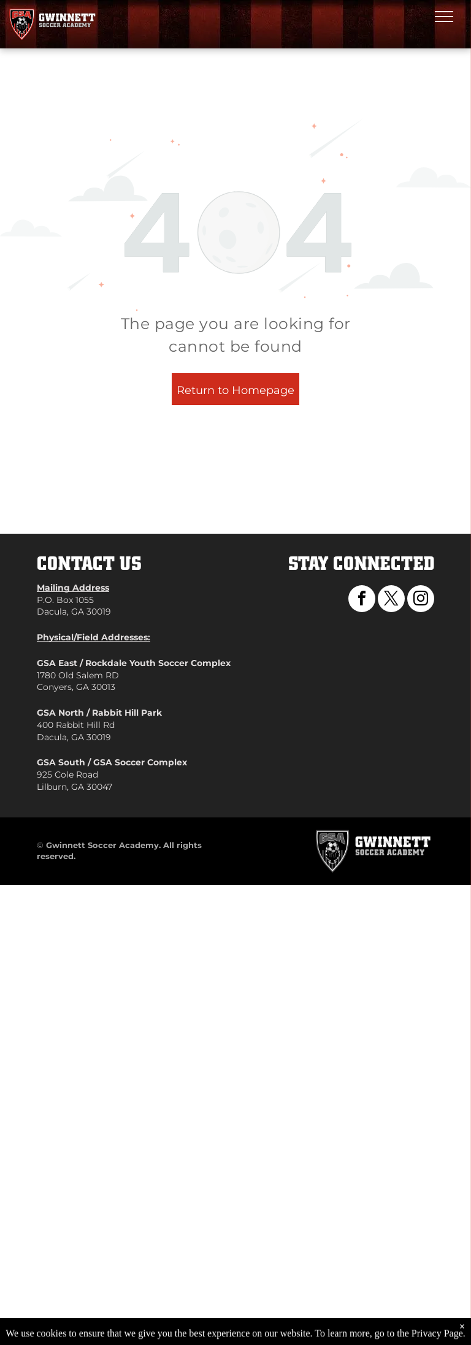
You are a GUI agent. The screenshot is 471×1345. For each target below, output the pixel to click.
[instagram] (420, 600)
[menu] (444, 16)
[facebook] (361, 600)
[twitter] (391, 600)
